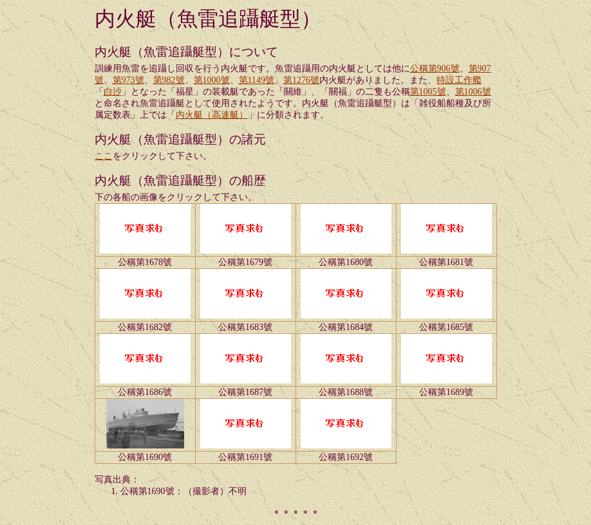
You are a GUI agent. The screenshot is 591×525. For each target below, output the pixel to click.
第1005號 (428, 92)
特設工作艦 (459, 80)
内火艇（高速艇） (212, 115)
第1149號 (256, 80)
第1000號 (212, 80)
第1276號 (301, 80)
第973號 (128, 80)
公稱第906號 (435, 68)
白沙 (113, 92)
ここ (104, 156)
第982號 (169, 80)
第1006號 (473, 92)
